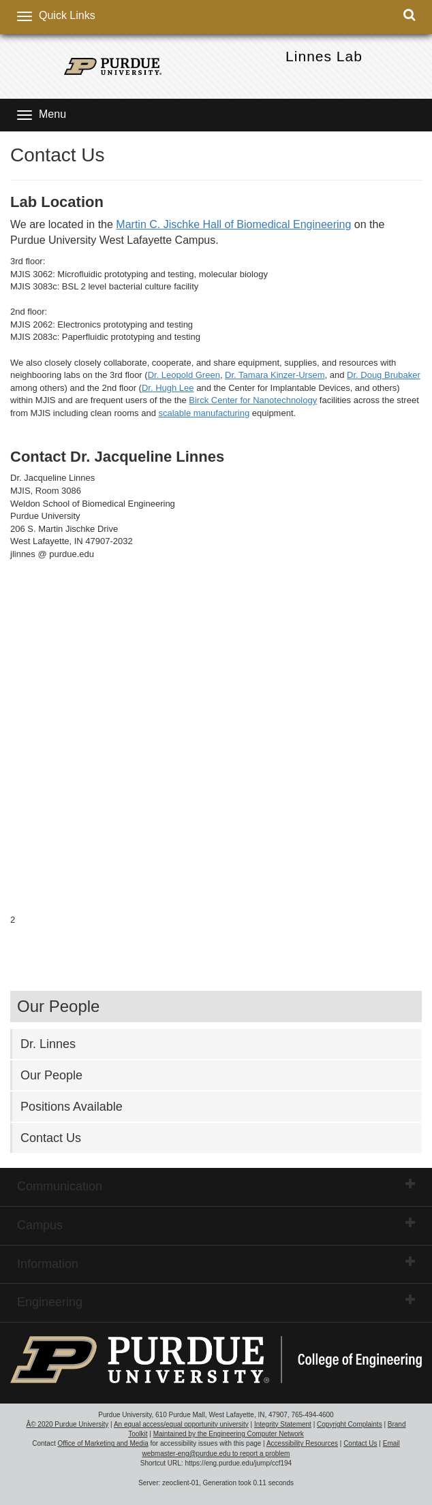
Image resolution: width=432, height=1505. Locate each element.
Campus (216, 1224)
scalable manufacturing (203, 413)
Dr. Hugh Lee (168, 388)
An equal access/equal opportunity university (181, 1424)
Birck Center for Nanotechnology (253, 400)
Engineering (216, 1301)
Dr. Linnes (48, 1044)
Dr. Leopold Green (184, 375)
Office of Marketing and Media (102, 1443)
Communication (216, 1185)
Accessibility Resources (302, 1443)
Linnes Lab (324, 56)
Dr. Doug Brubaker (383, 375)
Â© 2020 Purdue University (68, 1424)
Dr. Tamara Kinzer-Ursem (274, 375)
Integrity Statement (282, 1424)
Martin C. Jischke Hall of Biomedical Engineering (233, 224)
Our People (51, 1075)
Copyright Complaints (349, 1424)
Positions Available (71, 1106)
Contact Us (50, 1138)
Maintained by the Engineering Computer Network (228, 1434)
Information (216, 1263)
